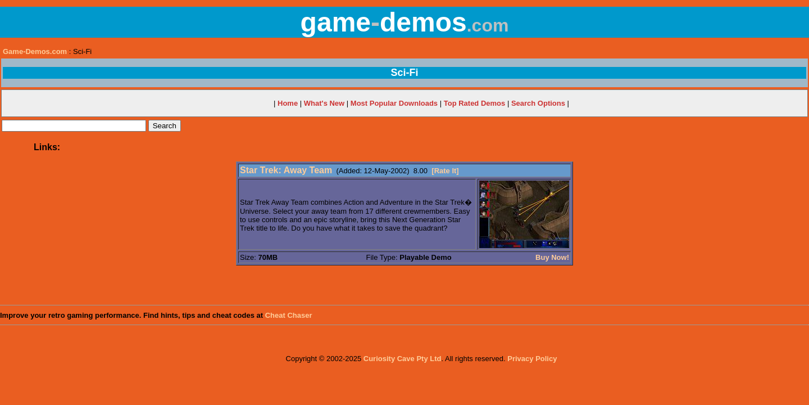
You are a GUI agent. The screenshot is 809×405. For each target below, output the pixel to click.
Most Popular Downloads (394, 103)
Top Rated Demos (475, 103)
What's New (324, 103)
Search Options (538, 103)
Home (288, 103)
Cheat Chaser (288, 315)
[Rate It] (444, 170)
